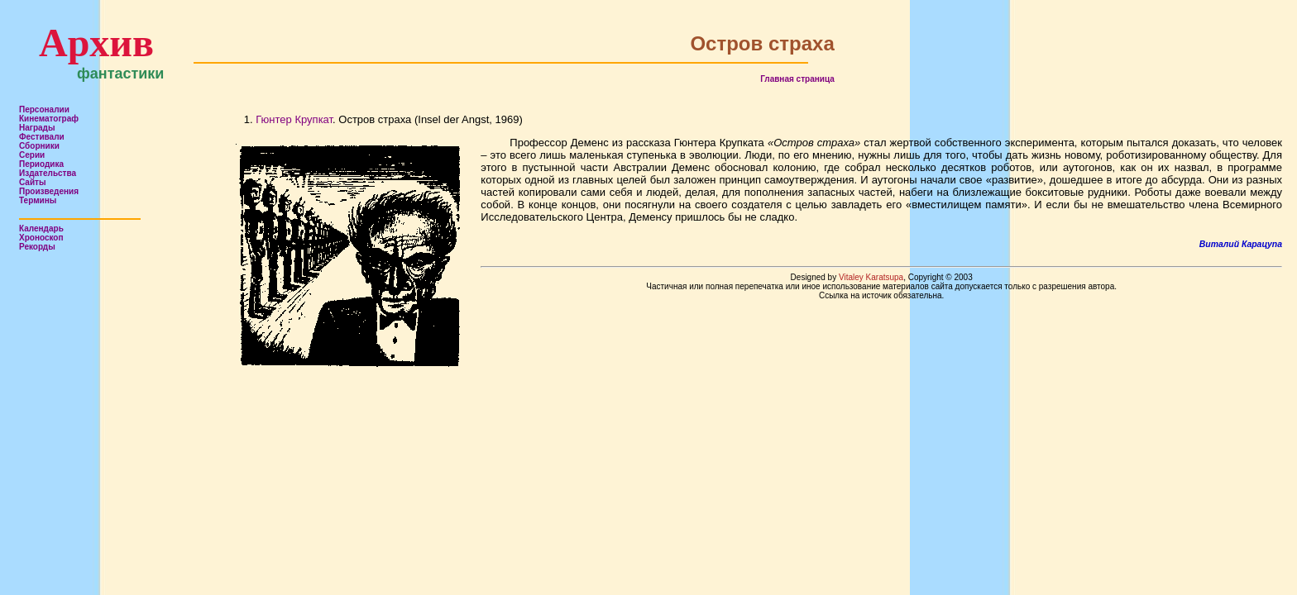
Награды (37, 127)
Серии (32, 154)
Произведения (49, 191)
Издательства (47, 173)
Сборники (39, 145)
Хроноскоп (41, 237)
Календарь (41, 228)
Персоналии (44, 109)
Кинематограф (49, 118)
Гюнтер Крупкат (294, 119)
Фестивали (42, 136)
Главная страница (797, 78)
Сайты (32, 182)
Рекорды (37, 246)
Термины (37, 200)
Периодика (41, 164)
